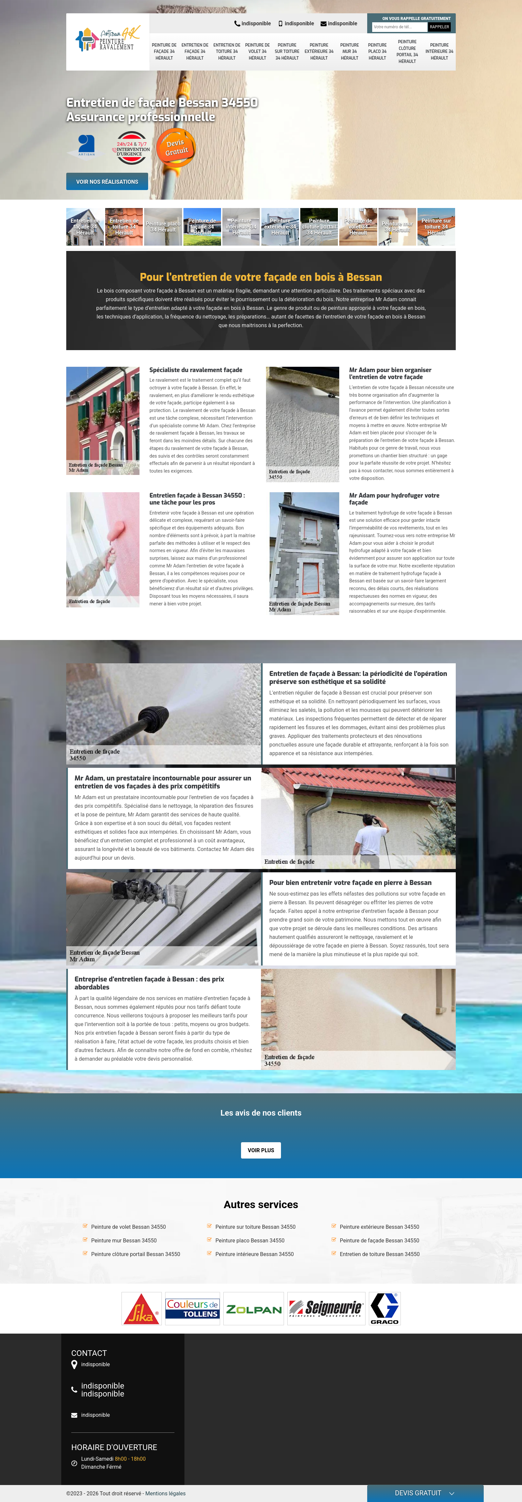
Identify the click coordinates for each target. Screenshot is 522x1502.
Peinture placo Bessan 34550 (249, 1240)
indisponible (252, 23)
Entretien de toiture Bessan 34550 (380, 1254)
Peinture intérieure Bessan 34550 (254, 1254)
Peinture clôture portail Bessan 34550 (135, 1254)
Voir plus (261, 1150)
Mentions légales (165, 1493)
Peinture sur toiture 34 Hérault (287, 52)
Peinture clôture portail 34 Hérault (407, 51)
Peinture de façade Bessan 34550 (379, 1240)
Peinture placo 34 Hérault (377, 52)
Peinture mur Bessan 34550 (124, 1240)
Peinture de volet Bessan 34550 (128, 1227)
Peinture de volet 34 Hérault (257, 52)
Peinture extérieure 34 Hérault (319, 52)
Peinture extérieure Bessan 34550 (379, 1227)
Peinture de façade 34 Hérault (164, 52)
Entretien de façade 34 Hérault (194, 52)
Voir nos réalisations (107, 182)
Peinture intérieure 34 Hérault (439, 52)
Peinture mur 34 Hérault (349, 52)
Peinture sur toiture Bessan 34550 (255, 1227)
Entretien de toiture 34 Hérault (226, 52)
